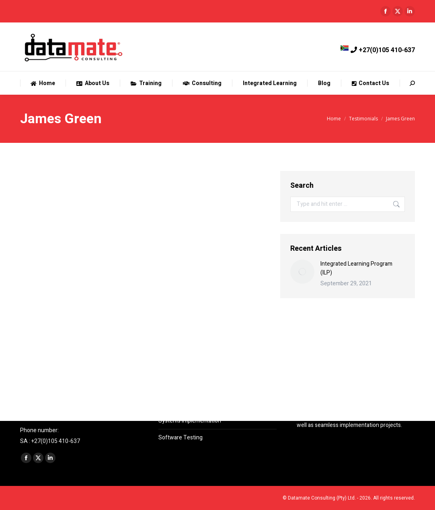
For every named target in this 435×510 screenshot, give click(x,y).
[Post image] (302, 272)
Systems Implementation (189, 421)
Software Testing (180, 437)
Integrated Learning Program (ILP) (356, 268)
